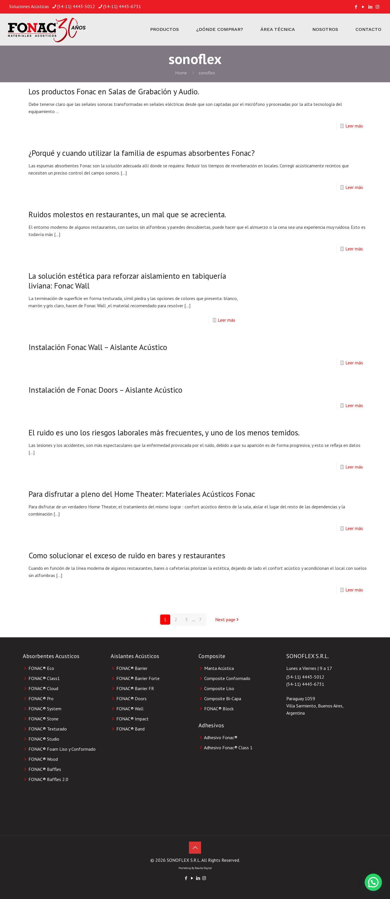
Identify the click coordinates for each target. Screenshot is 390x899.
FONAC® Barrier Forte (138, 678)
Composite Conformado (227, 678)
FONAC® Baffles (45, 769)
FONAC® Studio (44, 739)
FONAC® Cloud (43, 688)
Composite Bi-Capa (222, 698)
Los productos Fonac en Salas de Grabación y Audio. (114, 91)
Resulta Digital (203, 868)
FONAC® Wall (129, 708)
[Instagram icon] (377, 7)
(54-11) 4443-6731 (305, 684)
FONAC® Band (130, 729)
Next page (227, 619)
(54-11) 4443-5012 (305, 677)
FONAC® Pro (41, 698)
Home (181, 73)
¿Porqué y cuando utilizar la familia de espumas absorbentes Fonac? (142, 153)
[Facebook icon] (356, 7)
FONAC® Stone (43, 719)
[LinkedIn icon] (370, 7)
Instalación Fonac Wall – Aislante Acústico (98, 347)
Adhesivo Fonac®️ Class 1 (228, 747)
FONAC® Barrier (131, 668)
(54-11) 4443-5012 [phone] (76, 6)
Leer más (354, 126)
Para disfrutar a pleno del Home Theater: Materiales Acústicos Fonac (142, 494)
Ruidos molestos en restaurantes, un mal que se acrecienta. (127, 214)
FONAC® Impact (132, 719)
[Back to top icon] (195, 848)
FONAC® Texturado (48, 729)
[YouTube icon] (363, 7)
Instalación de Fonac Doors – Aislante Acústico (105, 390)
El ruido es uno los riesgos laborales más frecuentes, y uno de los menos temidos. (164, 432)
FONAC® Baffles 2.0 (48, 779)
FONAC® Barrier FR (135, 688)
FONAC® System (45, 708)
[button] (373, 882)
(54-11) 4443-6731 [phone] (122, 6)
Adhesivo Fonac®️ (220, 737)
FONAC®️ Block (219, 708)
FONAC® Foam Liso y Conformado (62, 749)
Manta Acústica (219, 668)
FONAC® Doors (131, 698)
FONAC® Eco (41, 668)
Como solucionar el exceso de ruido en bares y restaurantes (127, 555)
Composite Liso (219, 688)
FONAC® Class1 (44, 678)
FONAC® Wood (43, 759)
